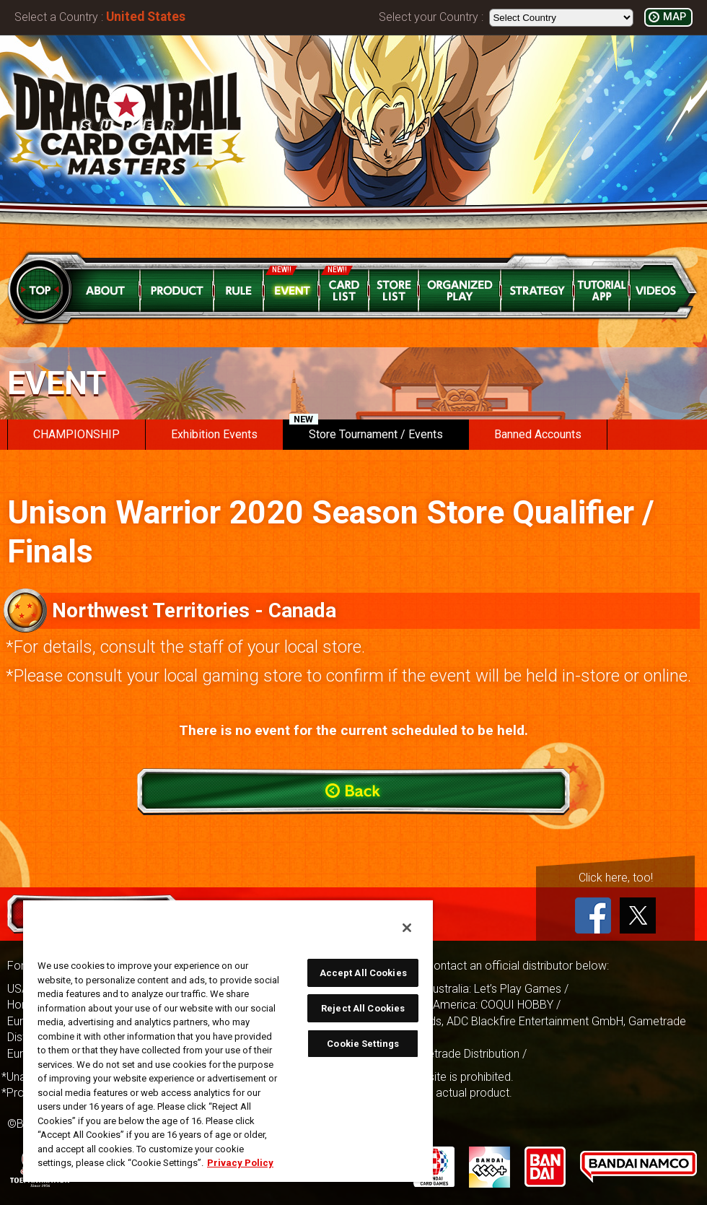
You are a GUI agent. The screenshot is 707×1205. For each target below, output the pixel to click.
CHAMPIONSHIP (76, 434)
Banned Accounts (537, 434)
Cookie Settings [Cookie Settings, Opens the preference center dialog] (363, 1043)
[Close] (407, 928)
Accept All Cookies (363, 972)
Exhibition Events (214, 434)
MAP (674, 17)
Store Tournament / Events (366, 430)
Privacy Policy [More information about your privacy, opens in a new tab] (240, 1162)
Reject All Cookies (363, 1008)
